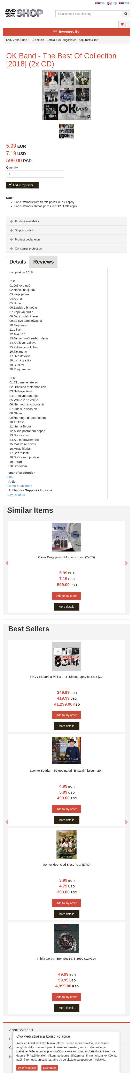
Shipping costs (21, 230)
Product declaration (24, 239)
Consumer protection (25, 248)
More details (66, 606)
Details (17, 262)
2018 (10, 477)
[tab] (66, 221)
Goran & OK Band (19, 486)
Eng (112, 3)
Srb (100, 3)
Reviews (43, 262)
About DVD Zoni (21, 1030)
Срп (124, 3)
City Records (16, 494)
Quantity (12, 167)
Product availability (24, 221)
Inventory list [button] (66, 32)
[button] (5, 560)
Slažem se (49, 1068)
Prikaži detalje (27, 1068)
